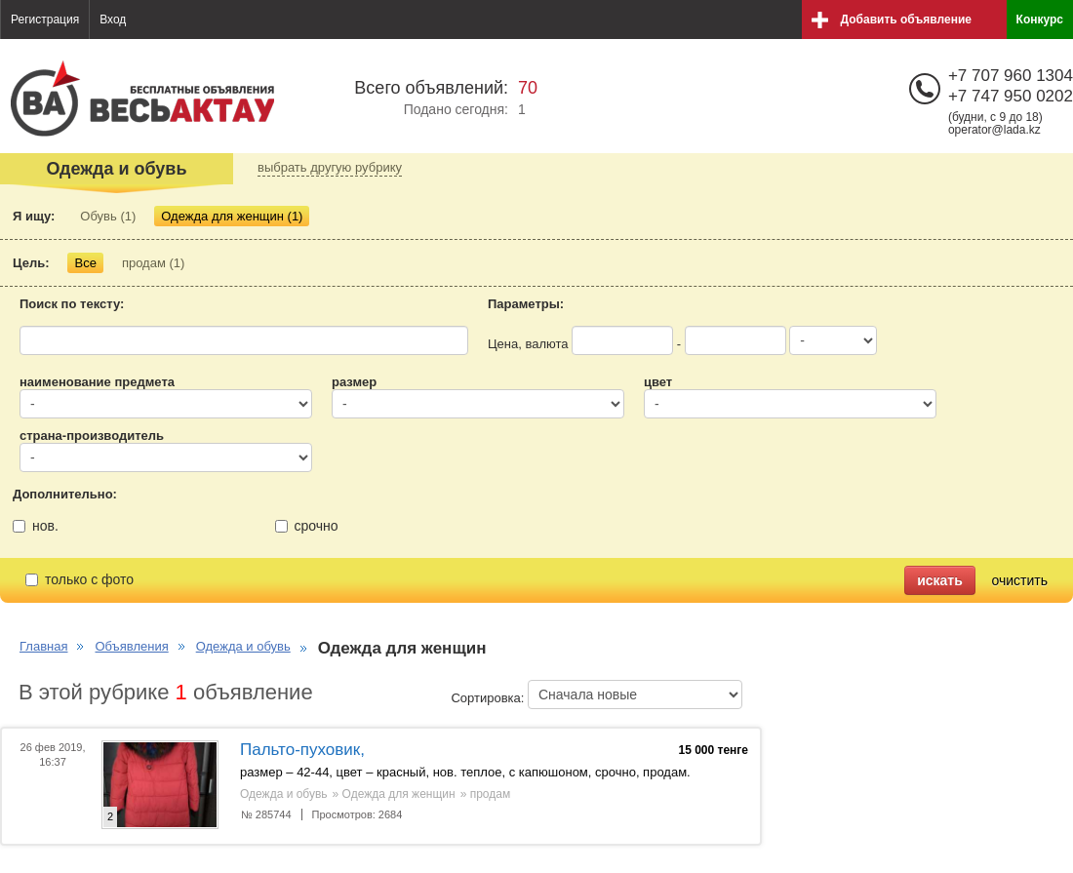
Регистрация (45, 19)
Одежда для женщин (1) (231, 216)
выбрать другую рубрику (330, 167)
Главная (43, 646)
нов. (36, 526)
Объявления (131, 646)
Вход (112, 19)
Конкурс (1039, 19)
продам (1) (153, 263)
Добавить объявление (906, 19)
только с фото (79, 579)
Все (85, 263)
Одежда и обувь (243, 646)
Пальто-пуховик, (302, 749)
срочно (306, 526)
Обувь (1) (108, 216)
